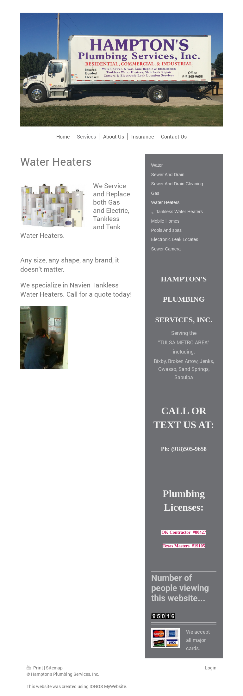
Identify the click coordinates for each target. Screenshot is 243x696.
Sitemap (54, 668)
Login (210, 668)
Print (35, 668)
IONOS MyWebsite (108, 686)
